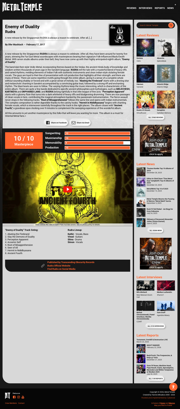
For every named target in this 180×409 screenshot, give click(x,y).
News (170, 8)
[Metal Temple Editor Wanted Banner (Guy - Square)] (156, 268)
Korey (162, 403)
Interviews (145, 8)
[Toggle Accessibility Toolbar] (173, 386)
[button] (67, 189)
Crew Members (11, 403)
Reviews (131, 8)
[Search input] (153, 25)
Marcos (172, 403)
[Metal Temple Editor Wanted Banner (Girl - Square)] (156, 155)
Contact (21, 403)
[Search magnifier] (171, 25)
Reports (160, 8)
